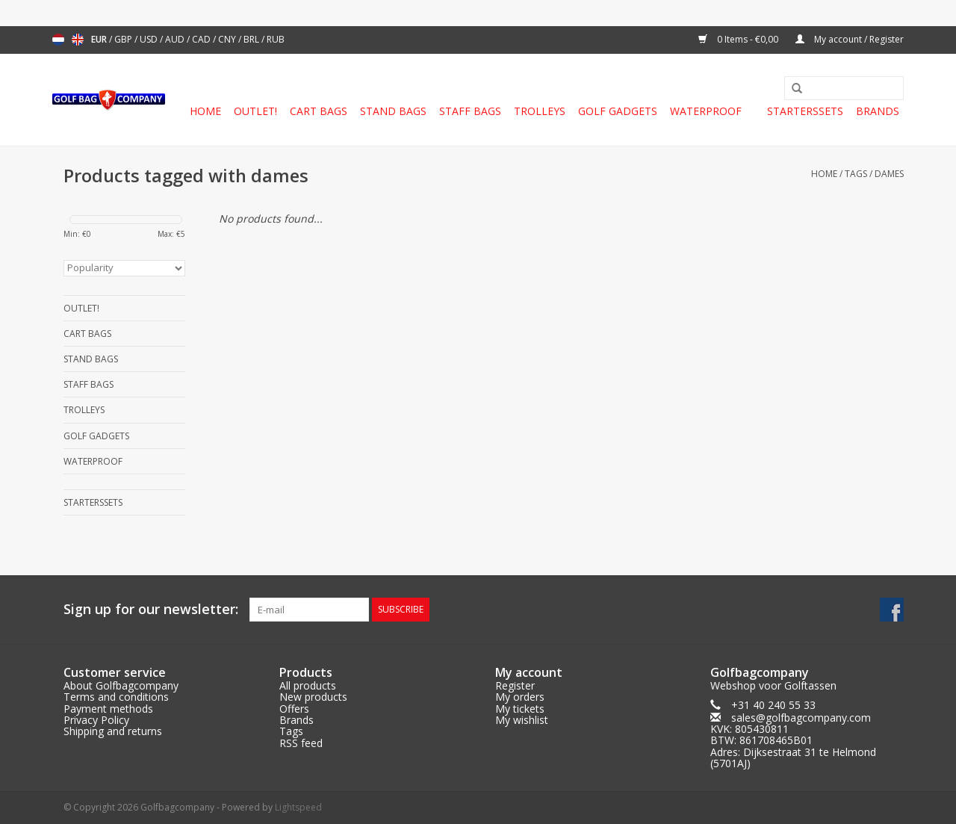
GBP (124, 39)
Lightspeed (298, 807)
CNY (228, 39)
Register (515, 685)
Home (205, 111)
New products (313, 697)
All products (307, 685)
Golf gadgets (617, 111)
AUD (176, 39)
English (78, 40)
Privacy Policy (96, 720)
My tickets (519, 708)
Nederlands (58, 40)
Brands (877, 111)
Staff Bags (470, 111)
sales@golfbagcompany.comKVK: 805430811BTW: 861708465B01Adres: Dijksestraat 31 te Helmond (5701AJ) (793, 740)
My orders (519, 697)
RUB (276, 39)
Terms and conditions (116, 697)
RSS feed (301, 743)
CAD (202, 39)
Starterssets (805, 111)
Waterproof (706, 111)
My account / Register (849, 39)
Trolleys (539, 111)
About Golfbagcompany (121, 685)
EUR (100, 39)
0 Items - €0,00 (739, 39)
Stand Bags (393, 111)
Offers (294, 708)
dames (889, 173)
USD (150, 39)
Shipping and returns (112, 731)
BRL (252, 39)
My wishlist (521, 720)
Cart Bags (318, 111)
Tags (856, 173)
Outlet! (255, 111)
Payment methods (108, 708)
